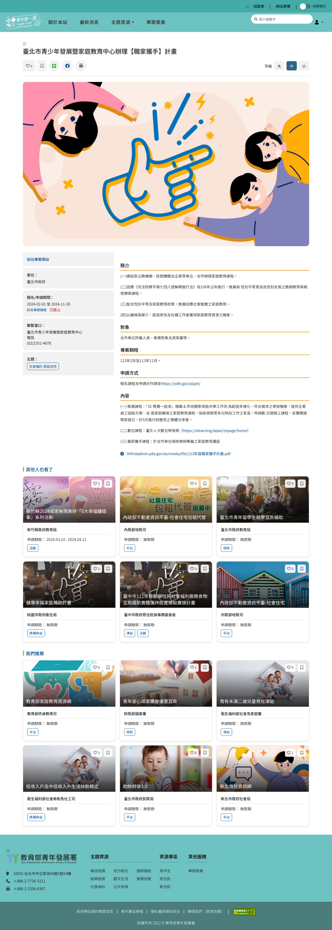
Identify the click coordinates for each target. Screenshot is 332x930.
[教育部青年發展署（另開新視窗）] (42, 861)
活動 (33, 548)
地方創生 (121, 870)
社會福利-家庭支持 (43, 366)
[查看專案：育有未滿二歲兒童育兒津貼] (263, 701)
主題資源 (120, 22)
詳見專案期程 (37, 309)
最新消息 (89, 22)
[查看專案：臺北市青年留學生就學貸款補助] (263, 517)
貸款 (226, 548)
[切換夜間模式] (306, 6)
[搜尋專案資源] (282, 19)
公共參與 (121, 886)
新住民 (165, 886)
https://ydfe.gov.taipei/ (180, 383)
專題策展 (155, 22)
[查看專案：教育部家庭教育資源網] (69, 701)
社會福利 (97, 886)
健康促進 (143, 878)
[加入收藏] (42, 65)
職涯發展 (97, 870)
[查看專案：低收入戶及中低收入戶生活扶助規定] (69, 786)
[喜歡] (29, 65)
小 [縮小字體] (304, 66)
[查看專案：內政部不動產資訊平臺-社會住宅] (263, 603)
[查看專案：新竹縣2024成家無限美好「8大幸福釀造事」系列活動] (69, 514)
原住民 (165, 878)
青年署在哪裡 (132, 911)
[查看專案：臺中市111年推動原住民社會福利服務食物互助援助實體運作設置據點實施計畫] (166, 599)
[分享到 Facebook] (67, 65)
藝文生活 (121, 878)
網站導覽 (283, 6)
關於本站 (57, 22)
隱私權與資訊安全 (165, 911)
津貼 (129, 633)
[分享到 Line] (54, 65)
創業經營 (97, 878)
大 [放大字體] (279, 66)
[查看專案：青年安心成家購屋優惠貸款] (166, 701)
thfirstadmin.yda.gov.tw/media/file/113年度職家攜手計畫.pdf (185, 453)
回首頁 (258, 6)
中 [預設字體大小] (291, 66)
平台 (129, 548)
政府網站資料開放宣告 (95, 911)
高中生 (165, 870)
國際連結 (143, 870)
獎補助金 (36, 633)
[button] (319, 22)
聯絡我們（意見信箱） (206, 911)
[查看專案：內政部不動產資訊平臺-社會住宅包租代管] (166, 517)
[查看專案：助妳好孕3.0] (166, 786)
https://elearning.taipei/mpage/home (215, 430)
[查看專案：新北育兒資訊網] (263, 786)
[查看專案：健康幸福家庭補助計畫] (69, 603)
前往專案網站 (48, 259)
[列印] (81, 65)
